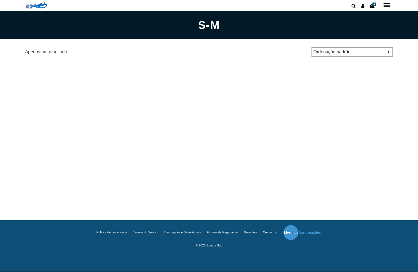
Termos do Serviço (146, 232)
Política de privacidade (112, 232)
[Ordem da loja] (352, 52)
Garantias (250, 232)
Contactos (270, 232)
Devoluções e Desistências (182, 232)
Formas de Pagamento (222, 232)
